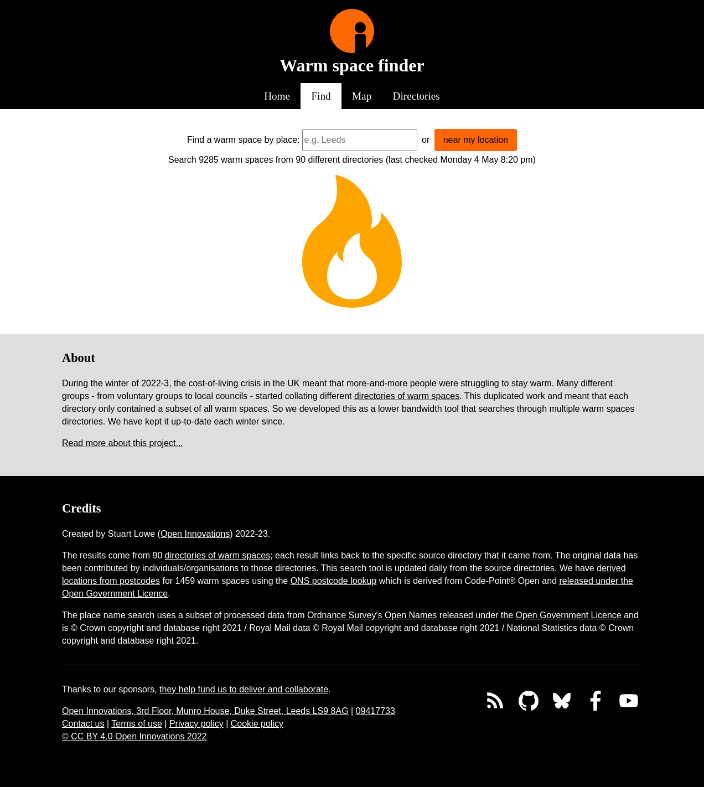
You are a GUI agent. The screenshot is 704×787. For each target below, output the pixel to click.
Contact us (83, 723)
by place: (282, 139)
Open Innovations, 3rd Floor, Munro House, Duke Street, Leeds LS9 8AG (205, 711)
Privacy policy (196, 723)
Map (361, 96)
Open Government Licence (569, 615)
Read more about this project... (122, 443)
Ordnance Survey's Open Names (372, 615)
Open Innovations (195, 534)
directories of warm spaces (406, 396)
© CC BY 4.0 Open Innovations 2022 (134, 736)
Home (277, 96)
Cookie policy (257, 723)
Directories (416, 96)
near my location (475, 139)
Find (320, 96)
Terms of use (136, 723)
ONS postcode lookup (334, 581)
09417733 (375, 711)
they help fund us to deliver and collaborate (243, 689)
